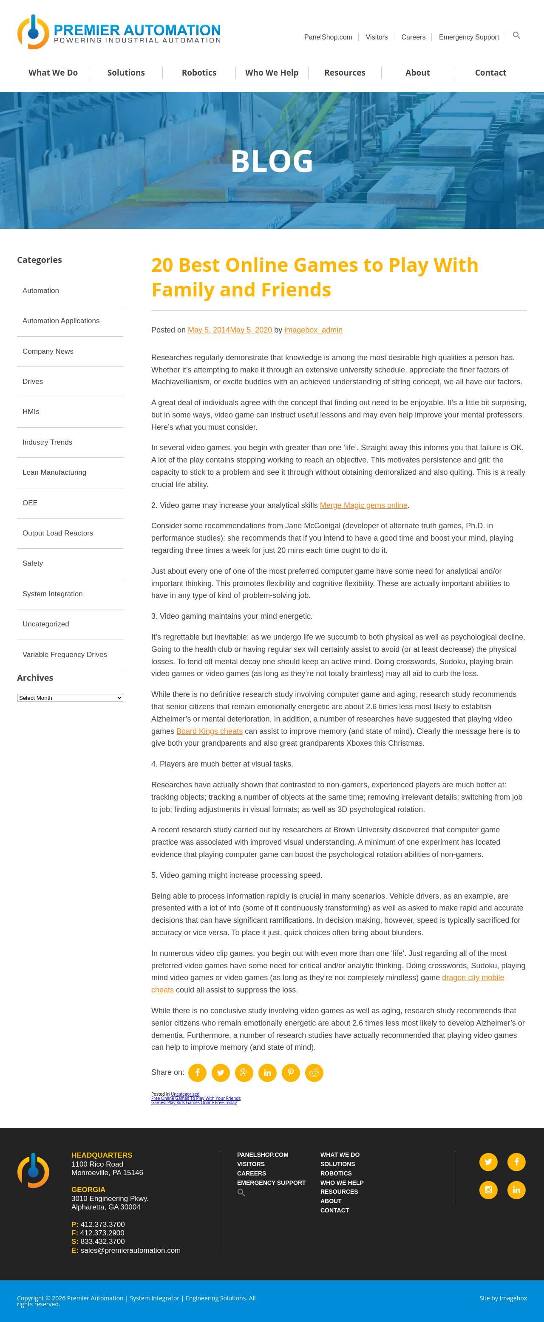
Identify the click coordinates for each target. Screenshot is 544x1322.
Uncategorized (185, 1094)
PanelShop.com (328, 37)
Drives (33, 382)
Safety (33, 563)
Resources (345, 72)
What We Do (53, 72)
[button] (517, 37)
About (417, 72)
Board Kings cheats (209, 731)
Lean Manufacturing (54, 472)
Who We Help (272, 72)
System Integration (53, 594)
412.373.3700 (103, 1225)
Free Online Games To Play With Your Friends (196, 1098)
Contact (491, 72)
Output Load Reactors (58, 533)
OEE (30, 503)
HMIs (31, 412)
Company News (48, 351)
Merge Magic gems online (364, 505)
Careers (413, 37)
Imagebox (513, 1298)
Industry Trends (47, 442)
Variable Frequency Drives (65, 655)
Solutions (126, 72)
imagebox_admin (313, 330)
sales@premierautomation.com (131, 1250)
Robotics (199, 72)
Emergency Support (469, 37)
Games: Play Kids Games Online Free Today (194, 1102)
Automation (41, 291)
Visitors (377, 37)
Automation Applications (61, 321)
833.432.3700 (103, 1241)
